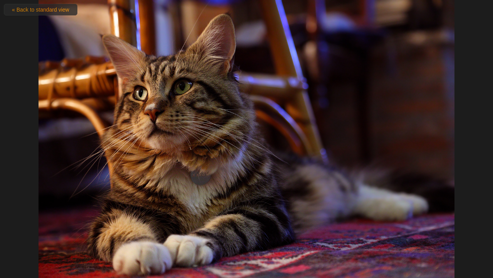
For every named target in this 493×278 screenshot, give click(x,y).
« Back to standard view (40, 10)
